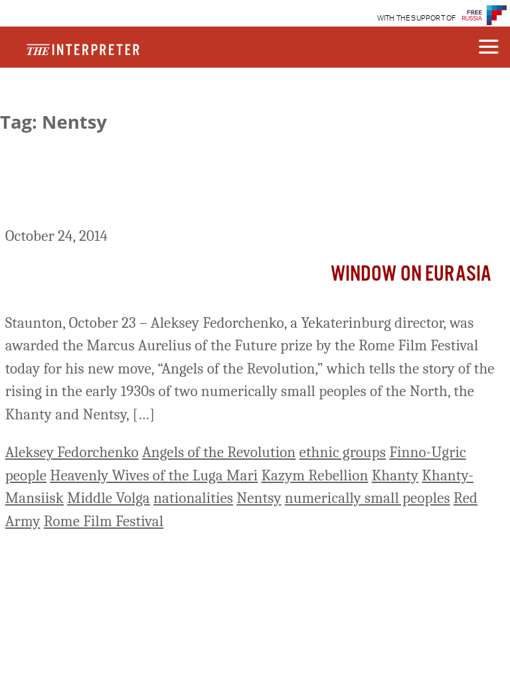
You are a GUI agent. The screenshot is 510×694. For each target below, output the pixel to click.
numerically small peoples (367, 498)
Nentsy (258, 498)
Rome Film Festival (103, 521)
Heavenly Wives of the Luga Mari (154, 475)
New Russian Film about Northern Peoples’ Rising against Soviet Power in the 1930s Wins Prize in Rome (252, 195)
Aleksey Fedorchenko (72, 452)
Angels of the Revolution (219, 452)
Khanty (395, 475)
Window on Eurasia (411, 274)
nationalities (193, 498)
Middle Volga (108, 498)
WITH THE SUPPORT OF (416, 18)
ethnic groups (342, 452)
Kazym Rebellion (314, 475)
